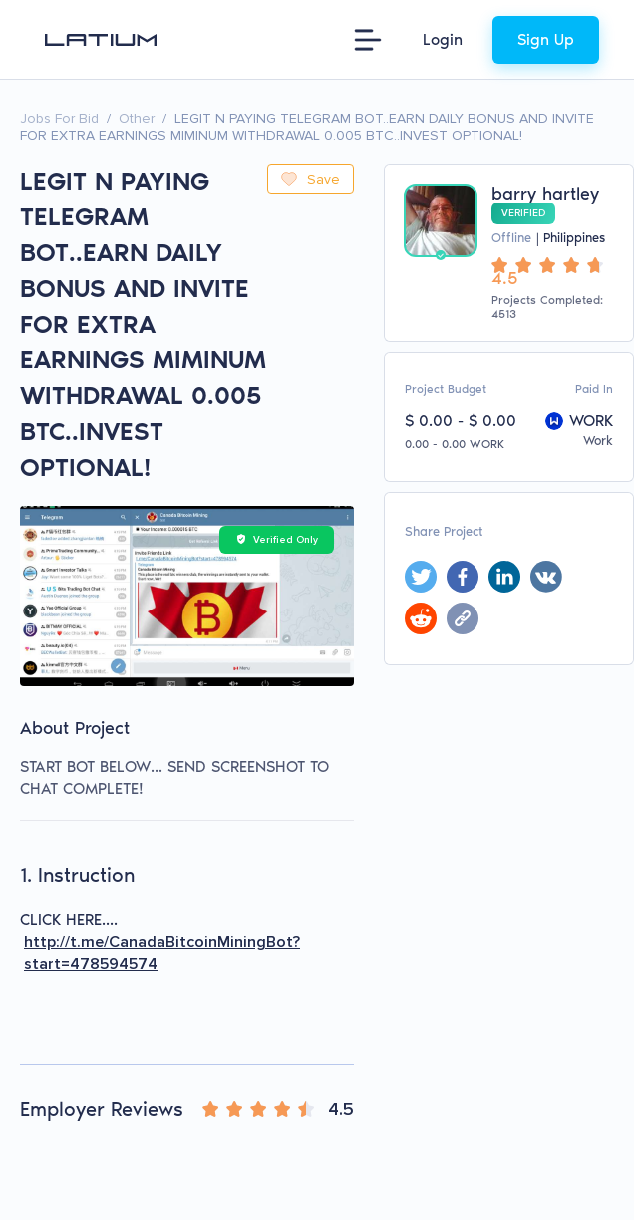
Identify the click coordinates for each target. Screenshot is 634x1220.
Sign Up (545, 39)
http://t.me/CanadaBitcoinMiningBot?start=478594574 (162, 953)
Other (137, 118)
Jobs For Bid (59, 118)
